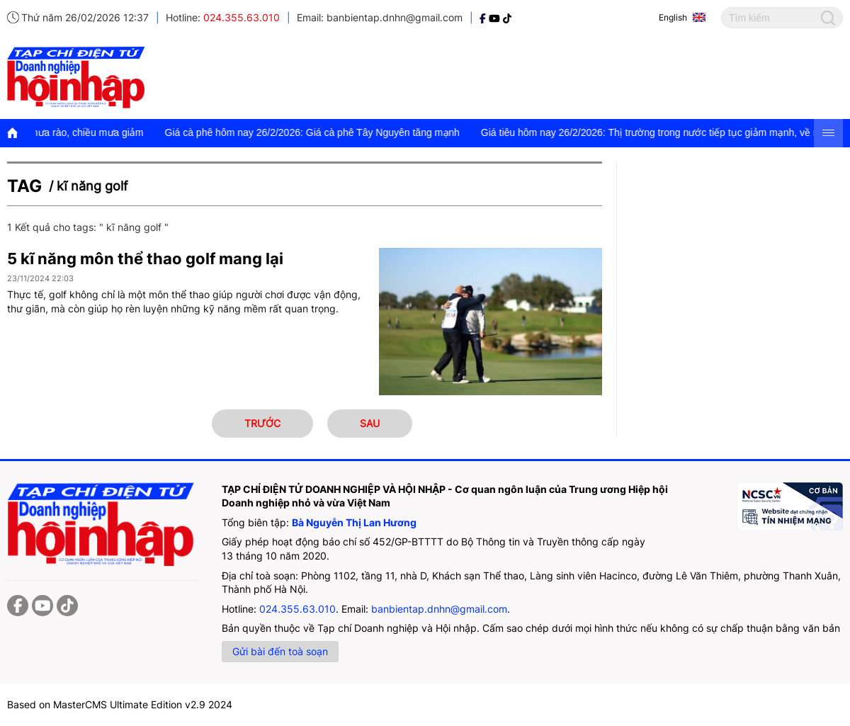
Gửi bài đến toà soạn (280, 651)
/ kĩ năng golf (88, 185)
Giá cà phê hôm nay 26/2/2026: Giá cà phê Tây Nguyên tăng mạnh (328, 132)
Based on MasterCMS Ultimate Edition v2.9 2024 (119, 704)
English (673, 17)
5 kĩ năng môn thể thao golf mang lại (145, 258)
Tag (24, 186)
